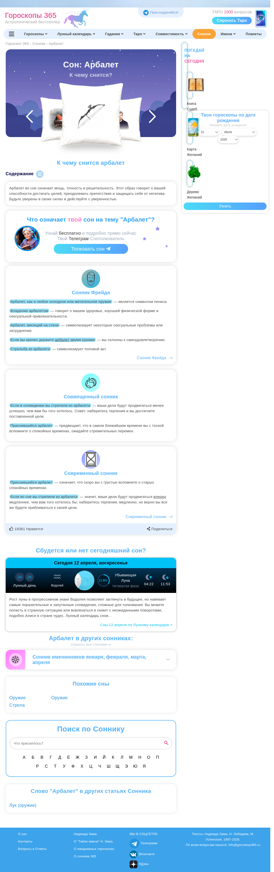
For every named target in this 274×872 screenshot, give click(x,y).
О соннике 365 (85, 856)
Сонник (204, 34)
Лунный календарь (76, 34)
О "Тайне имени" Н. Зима (93, 841)
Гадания (114, 34)
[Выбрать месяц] (225, 126)
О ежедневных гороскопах (94, 849)
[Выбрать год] (255, 126)
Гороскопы (36, 34)
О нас (22, 834)
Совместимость (172, 34)
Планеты (254, 34)
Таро (140, 34)
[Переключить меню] (11, 34)
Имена (228, 34)
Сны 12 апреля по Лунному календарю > (136, 625)
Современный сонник (146, 517)
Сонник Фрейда (151, 358)
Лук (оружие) (22, 805)
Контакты (25, 841)
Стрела (17, 705)
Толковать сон (90, 249)
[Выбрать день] (194, 126)
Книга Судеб (197, 93)
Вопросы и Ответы (32, 849)
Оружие (17, 697)
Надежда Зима (85, 834)
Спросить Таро (232, 20)
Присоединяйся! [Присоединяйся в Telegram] (161, 12)
